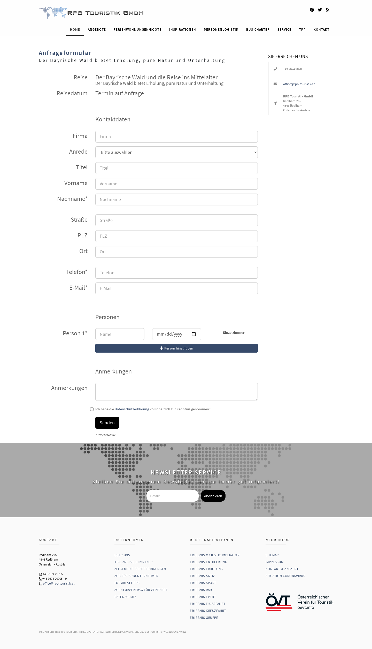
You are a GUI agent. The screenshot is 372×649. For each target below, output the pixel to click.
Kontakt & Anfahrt (282, 569)
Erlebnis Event (203, 596)
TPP (302, 29)
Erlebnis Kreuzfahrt (208, 610)
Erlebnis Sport (203, 582)
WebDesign (170, 631)
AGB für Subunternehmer (136, 575)
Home (75, 29)
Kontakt (321, 29)
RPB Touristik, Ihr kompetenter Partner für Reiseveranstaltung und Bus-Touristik (111, 631)
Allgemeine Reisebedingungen (140, 569)
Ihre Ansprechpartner (133, 562)
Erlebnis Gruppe (204, 617)
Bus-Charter (258, 29)
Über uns (122, 555)
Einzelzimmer (233, 332)
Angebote (97, 29)
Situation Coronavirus (285, 575)
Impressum (275, 562)
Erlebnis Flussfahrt (207, 603)
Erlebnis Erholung (206, 569)
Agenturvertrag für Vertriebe (141, 589)
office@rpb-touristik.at (299, 84)
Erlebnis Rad (201, 589)
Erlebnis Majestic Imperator (214, 555)
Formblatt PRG (127, 582)
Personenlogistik (221, 29)
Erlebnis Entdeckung (208, 562)
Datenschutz (125, 596)
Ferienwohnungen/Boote (137, 29)
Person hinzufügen (176, 348)
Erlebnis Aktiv (202, 575)
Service (284, 29)
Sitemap (272, 555)
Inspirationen (182, 29)
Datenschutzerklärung (132, 408)
